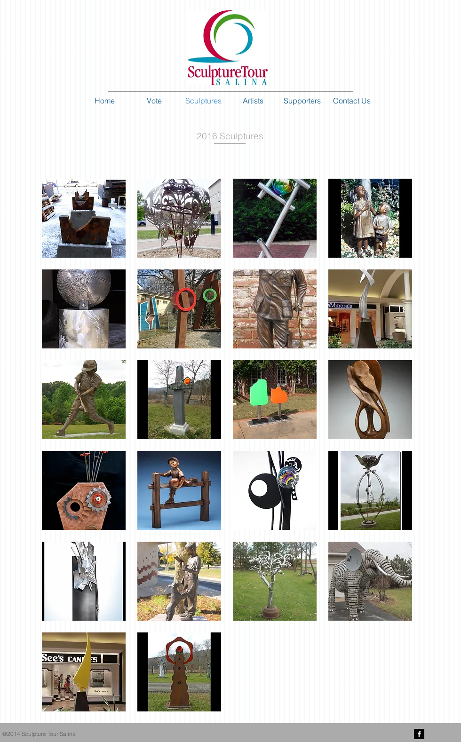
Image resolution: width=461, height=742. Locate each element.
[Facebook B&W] (419, 734)
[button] (84, 218)
